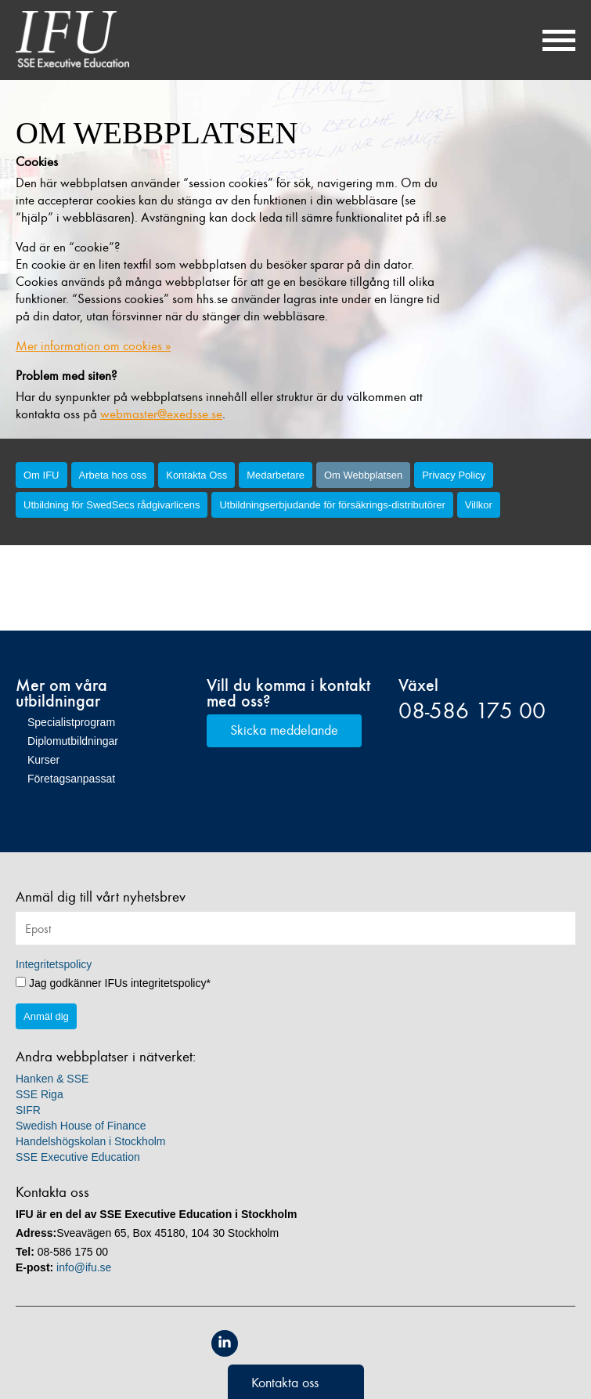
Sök (516, 40)
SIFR (28, 1110)
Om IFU (41, 475)
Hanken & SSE (52, 1078)
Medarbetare (276, 475)
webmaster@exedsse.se (161, 414)
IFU (72, 39)
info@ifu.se (83, 1267)
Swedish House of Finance (81, 1125)
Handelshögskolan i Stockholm (90, 1141)
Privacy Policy (453, 475)
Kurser (43, 760)
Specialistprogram (71, 722)
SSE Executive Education (78, 1157)
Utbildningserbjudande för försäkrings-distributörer (332, 505)
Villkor (478, 505)
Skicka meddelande (284, 730)
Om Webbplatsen (363, 475)
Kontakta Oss (196, 475)
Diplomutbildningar (72, 741)
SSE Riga (39, 1094)
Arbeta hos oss (113, 475)
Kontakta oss (285, 1382)
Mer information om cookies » (93, 346)
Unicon (331, 1345)
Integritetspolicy (54, 964)
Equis (260, 1343)
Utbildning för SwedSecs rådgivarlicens (111, 505)
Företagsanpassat (71, 778)
